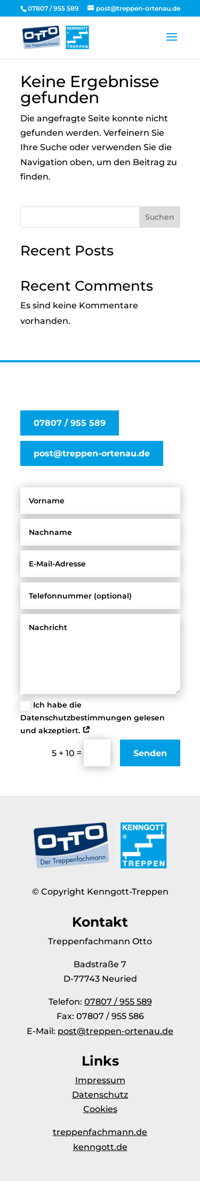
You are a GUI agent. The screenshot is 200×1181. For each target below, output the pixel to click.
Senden (150, 753)
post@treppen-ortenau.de (92, 453)
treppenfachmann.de (100, 1132)
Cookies (100, 1109)
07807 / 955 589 (70, 423)
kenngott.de (100, 1147)
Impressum (100, 1080)
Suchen (159, 217)
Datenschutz (100, 1095)
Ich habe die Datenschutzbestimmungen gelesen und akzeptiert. (92, 717)
